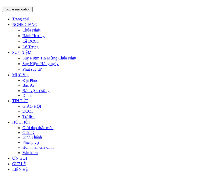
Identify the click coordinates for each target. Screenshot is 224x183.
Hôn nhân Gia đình (38, 147)
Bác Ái (28, 85)
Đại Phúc (30, 80)
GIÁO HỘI (31, 106)
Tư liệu (28, 116)
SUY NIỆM (22, 52)
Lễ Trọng (30, 47)
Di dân (27, 95)
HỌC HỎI (21, 122)
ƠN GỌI (19, 158)
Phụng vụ (30, 142)
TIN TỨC (20, 101)
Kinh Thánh (32, 137)
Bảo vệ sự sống (35, 90)
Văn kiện (30, 152)
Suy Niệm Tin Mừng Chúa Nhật (49, 58)
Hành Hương (33, 36)
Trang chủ (20, 19)
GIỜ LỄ (19, 164)
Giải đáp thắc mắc (38, 128)
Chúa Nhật (31, 30)
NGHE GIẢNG (24, 24)
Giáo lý (28, 132)
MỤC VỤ (20, 75)
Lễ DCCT (30, 41)
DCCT (27, 111)
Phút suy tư (32, 69)
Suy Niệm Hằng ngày (40, 64)
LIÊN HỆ (20, 169)
